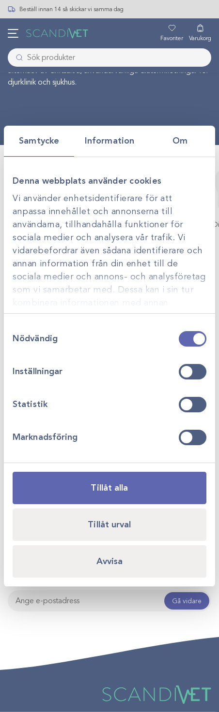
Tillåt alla (109, 487)
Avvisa (109, 561)
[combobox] (109, 57)
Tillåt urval (109, 524)
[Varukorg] (200, 33)
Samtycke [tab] (39, 140)
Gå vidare (187, 601)
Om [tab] (180, 140)
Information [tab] (109, 140)
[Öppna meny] (13, 33)
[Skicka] (16, 57)
